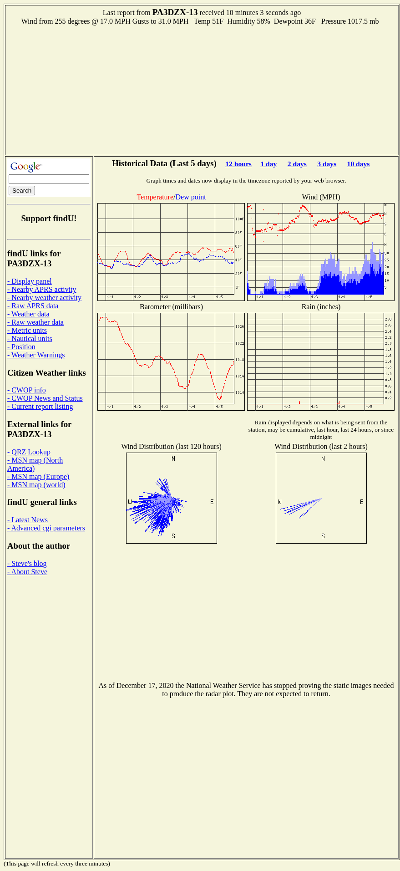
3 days (326, 164)
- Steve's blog (26, 563)
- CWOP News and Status (45, 398)
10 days (358, 164)
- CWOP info (26, 390)
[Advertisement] (201, 89)
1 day (268, 164)
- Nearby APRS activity (41, 289)
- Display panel (29, 281)
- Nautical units (29, 338)
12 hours (238, 164)
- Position (21, 347)
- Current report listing (40, 406)
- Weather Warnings (36, 355)
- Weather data (28, 314)
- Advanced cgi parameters (46, 528)
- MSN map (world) (36, 485)
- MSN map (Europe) (38, 476)
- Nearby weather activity (44, 297)
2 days (297, 164)
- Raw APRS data (32, 306)
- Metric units (27, 330)
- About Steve (27, 572)
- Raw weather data (35, 322)
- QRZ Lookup (29, 452)
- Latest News (27, 520)
